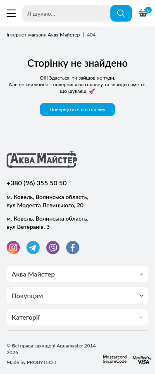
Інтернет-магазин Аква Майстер (43, 35)
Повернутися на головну (77, 109)
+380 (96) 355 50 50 (37, 183)
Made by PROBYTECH (31, 362)
